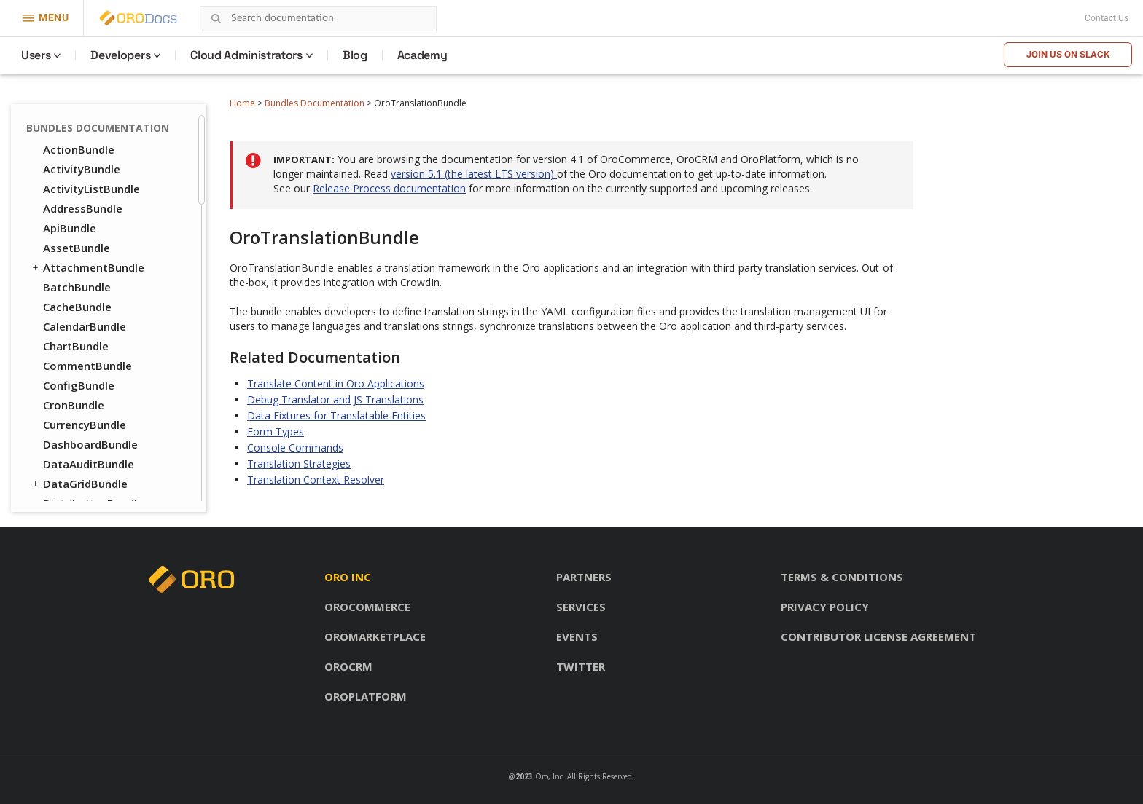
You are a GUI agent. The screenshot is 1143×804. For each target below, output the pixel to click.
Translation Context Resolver (315, 479)
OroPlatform (365, 696)
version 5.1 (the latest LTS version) (474, 174)
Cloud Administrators (246, 55)
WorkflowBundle (86, 201)
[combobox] (318, 19)
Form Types (275, 431)
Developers (120, 55)
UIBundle (60, 161)
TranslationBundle (92, 122)
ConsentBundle (77, 299)
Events (577, 636)
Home (242, 103)
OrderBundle (70, 378)
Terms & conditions (842, 577)
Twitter (580, 666)
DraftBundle (69, 220)
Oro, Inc (549, 776)
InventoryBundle (86, 358)
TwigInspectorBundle (100, 142)
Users (35, 55)
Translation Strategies (299, 463)
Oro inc (347, 577)
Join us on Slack (1067, 54)
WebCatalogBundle (94, 496)
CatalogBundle (82, 240)
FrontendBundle (79, 338)
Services (581, 606)
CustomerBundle (87, 319)
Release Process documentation (389, 188)
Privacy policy (825, 606)
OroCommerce (367, 606)
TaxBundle (71, 476)
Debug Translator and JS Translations (335, 399)
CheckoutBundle (86, 260)
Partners (584, 577)
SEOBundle (65, 456)
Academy (422, 55)
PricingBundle (73, 417)
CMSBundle (65, 279)
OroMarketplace (375, 636)
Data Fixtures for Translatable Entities (336, 415)
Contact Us (1106, 18)
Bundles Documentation (314, 103)
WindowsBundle (85, 181)
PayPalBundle (78, 397)
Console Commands (295, 447)
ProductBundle (76, 437)
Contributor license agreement (878, 636)
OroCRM (348, 666)
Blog (355, 55)
